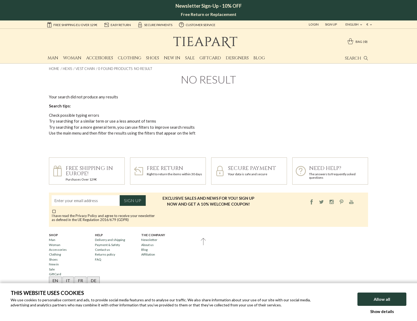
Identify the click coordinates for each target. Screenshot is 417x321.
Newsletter (149, 240)
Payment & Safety (107, 245)
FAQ (98, 259)
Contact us (102, 250)
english (352, 24)
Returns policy (105, 254)
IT (68, 280)
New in (172, 58)
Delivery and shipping (110, 240)
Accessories (99, 58)
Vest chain (85, 68)
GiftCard (210, 58)
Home (54, 68)
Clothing (129, 58)
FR (80, 280)
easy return (117, 24)
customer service (197, 24)
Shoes (152, 58)
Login (314, 24)
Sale (190, 58)
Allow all (382, 299)
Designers (237, 58)
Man (53, 58)
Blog (259, 58)
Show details (382, 311)
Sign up (132, 200)
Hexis (67, 68)
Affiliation (148, 254)
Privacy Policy (86, 216)
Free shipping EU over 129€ (72, 24)
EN (55, 280)
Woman (72, 58)
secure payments (154, 24)
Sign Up (331, 24)
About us (147, 245)
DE (93, 280)
